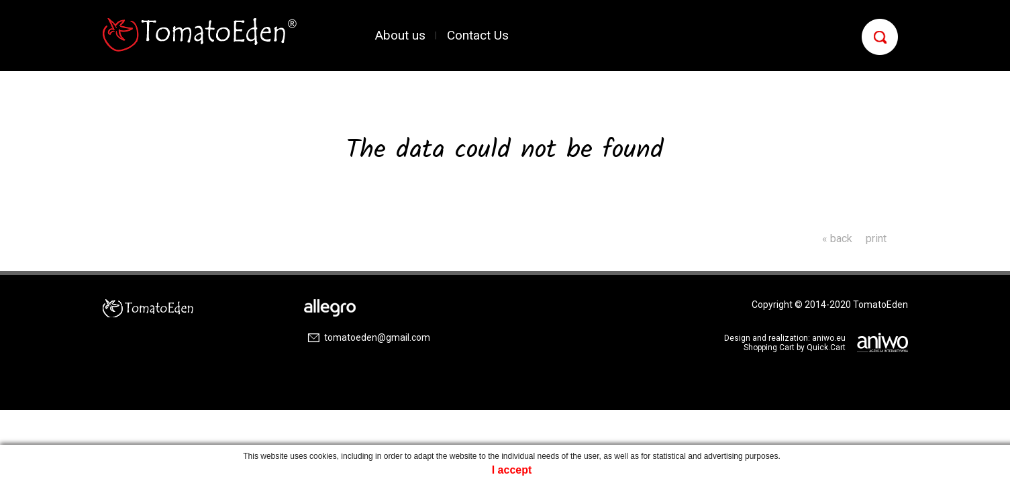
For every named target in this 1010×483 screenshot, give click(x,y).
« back (837, 238)
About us (400, 35)
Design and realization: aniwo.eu (785, 338)
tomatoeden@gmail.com (377, 337)
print (876, 238)
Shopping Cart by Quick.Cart (795, 347)
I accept (512, 470)
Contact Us (478, 35)
